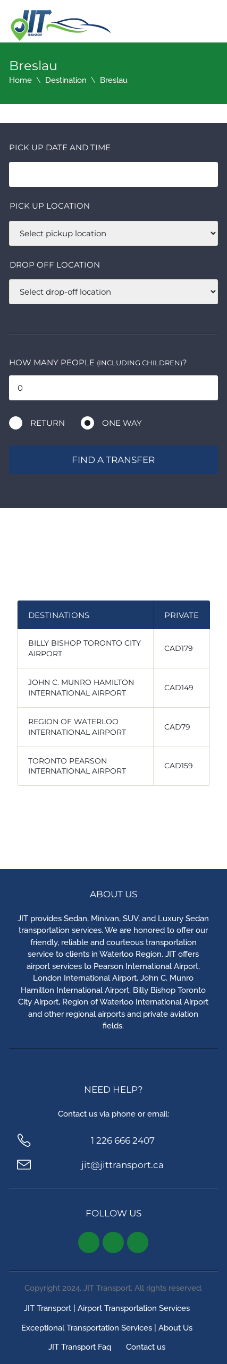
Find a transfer (113, 459)
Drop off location (55, 265)
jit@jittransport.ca (122, 1165)
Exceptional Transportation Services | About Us (106, 1328)
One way (122, 423)
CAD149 (179, 687)
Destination (66, 80)
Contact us (145, 1347)
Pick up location (50, 206)
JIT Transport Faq (79, 1347)
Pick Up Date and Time (60, 147)
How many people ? (98, 362)
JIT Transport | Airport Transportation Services (107, 1308)
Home (20, 80)
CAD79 (177, 727)
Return (47, 423)
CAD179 (178, 648)
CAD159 (178, 765)
